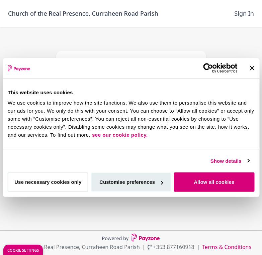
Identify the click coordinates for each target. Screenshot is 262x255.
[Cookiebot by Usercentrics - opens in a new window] (208, 68)
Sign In (244, 13)
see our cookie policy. (120, 135)
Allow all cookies (214, 182)
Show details (226, 160)
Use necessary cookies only (47, 182)
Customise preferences (131, 182)
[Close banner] (252, 68)
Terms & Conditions (226, 247)
